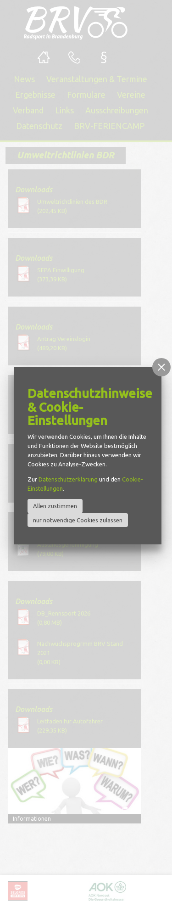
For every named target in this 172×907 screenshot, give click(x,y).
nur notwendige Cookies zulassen (77, 520)
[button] (161, 367)
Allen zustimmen (55, 506)
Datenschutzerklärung (68, 479)
